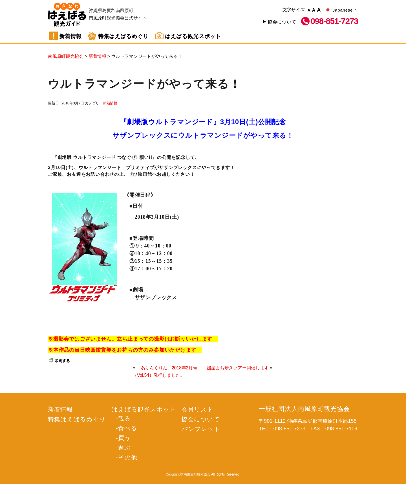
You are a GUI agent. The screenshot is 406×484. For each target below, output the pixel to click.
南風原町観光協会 (67, 15)
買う (124, 438)
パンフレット (201, 429)
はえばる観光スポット (193, 36)
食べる (127, 428)
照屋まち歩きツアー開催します (238, 367)
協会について (282, 21)
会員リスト (197, 409)
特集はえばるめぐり (123, 36)
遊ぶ (124, 447)
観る (124, 418)
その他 (127, 457)
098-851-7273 (334, 21)
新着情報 (70, 36)
